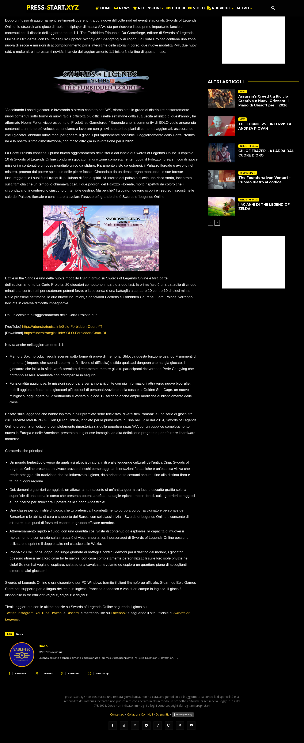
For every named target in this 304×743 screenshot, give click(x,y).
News (19, 633)
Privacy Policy (184, 714)
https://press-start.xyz (50, 652)
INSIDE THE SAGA (249, 145)
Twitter (10, 613)
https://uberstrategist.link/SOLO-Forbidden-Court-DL (65, 333)
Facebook (119, 613)
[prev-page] (210, 223)
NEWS (243, 91)
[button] (273, 8)
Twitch (56, 613)
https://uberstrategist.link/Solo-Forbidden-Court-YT (62, 327)
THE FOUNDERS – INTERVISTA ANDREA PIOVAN (264, 126)
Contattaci (117, 714)
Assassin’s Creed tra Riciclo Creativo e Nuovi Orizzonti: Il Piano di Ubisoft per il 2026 (264, 100)
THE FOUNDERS (248, 172)
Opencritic (163, 714)
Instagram (26, 613)
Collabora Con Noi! (140, 714)
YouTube (42, 613)
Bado (43, 646)
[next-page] (217, 223)
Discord (72, 613)
